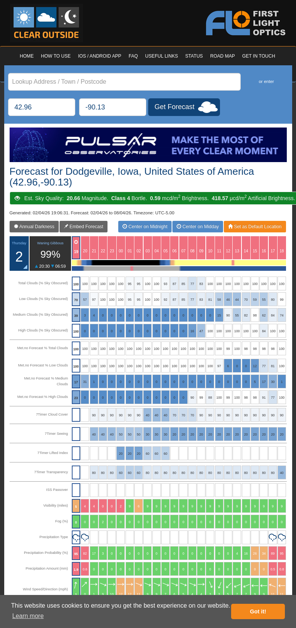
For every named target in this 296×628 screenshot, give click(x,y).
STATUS (194, 56)
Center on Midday (198, 226)
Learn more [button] (28, 616)
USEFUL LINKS (161, 56)
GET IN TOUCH (258, 56)
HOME (27, 56)
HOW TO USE (56, 56)
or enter (266, 81)
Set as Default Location (254, 226)
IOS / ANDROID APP (99, 56)
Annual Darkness (34, 226)
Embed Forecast (83, 226)
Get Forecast (175, 107)
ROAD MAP (222, 56)
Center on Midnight (144, 226)
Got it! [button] (258, 611)
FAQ (133, 56)
